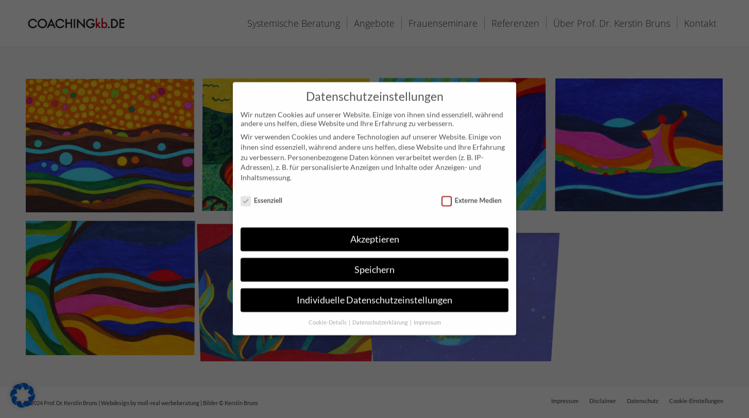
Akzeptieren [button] (374, 230)
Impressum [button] (427, 314)
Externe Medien (471, 192)
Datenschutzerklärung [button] (380, 314)
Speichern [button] (374, 261)
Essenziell (261, 192)
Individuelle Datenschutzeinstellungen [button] (374, 291)
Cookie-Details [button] (328, 314)
